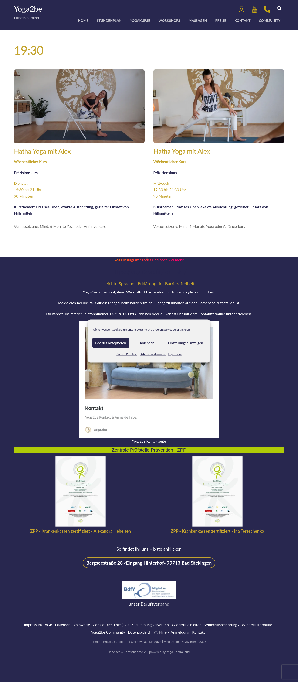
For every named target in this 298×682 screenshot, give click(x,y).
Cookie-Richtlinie (126, 354)
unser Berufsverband (149, 604)
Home (83, 21)
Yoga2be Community (108, 632)
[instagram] (241, 9)
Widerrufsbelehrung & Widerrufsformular (238, 624)
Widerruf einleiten (186, 624)
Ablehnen (147, 343)
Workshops (169, 21)
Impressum (175, 354)
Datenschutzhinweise (153, 354)
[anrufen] (267, 9)
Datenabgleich (139, 632)
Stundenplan (109, 21)
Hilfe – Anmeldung (171, 632)
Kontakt (243, 21)
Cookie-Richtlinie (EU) (111, 624)
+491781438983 (123, 313)
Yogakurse (140, 21)
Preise (220, 21)
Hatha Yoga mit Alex (42, 151)
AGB (48, 624)
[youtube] (254, 9)
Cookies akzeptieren (110, 343)
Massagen (198, 21)
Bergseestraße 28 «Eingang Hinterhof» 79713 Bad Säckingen (149, 563)
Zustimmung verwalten (150, 624)
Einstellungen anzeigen (185, 343)
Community (269, 21)
